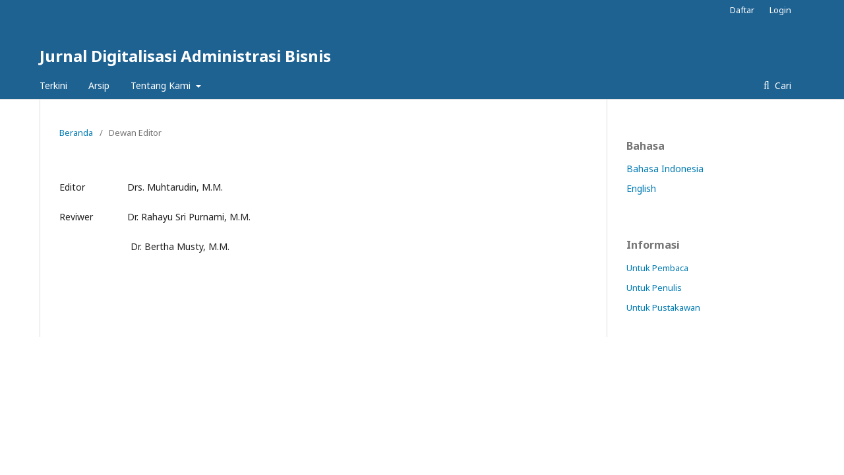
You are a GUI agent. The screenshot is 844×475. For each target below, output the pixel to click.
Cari (781, 85)
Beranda (76, 133)
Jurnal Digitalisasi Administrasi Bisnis (185, 56)
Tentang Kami (162, 85)
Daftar (742, 10)
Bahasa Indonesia (665, 168)
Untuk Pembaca (657, 268)
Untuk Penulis (654, 288)
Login (780, 10)
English (641, 188)
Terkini (53, 85)
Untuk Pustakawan (663, 307)
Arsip (98, 85)
